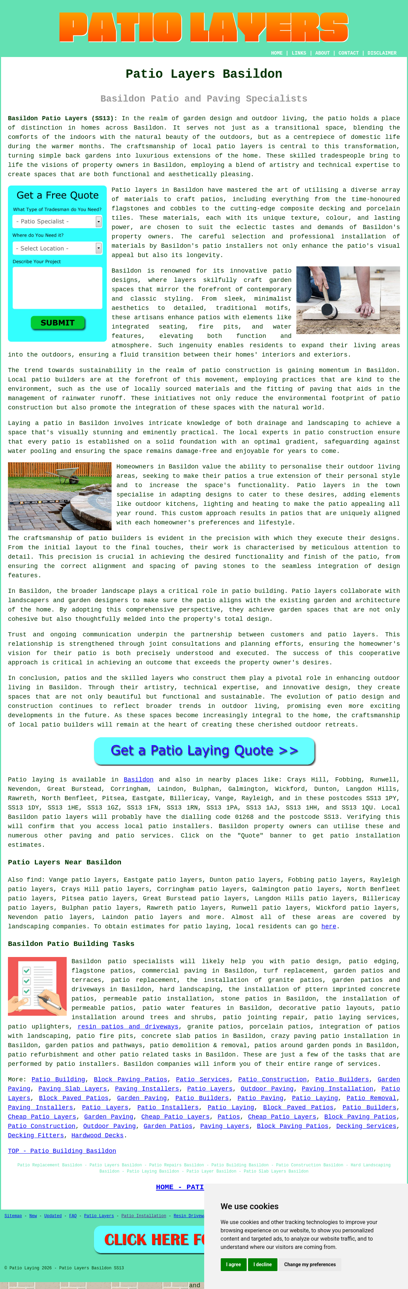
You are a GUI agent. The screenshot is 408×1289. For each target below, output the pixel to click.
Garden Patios (168, 1126)
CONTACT (349, 53)
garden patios (359, 970)
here (328, 926)
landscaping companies (47, 926)
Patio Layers (210, 1089)
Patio (17, 779)
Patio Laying (315, 1098)
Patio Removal (371, 1098)
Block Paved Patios (73, 1098)
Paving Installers (147, 1089)
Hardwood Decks (98, 1135)
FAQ (73, 1216)
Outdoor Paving (267, 1089)
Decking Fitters (36, 1135)
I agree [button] (233, 1264)
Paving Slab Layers (72, 1089)
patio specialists (141, 961)
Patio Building (58, 1079)
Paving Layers (224, 1126)
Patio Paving (260, 1098)
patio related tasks (155, 1054)
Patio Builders (342, 1079)
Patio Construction (272, 1079)
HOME (277, 53)
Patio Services (203, 1079)
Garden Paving (142, 1098)
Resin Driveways (192, 1216)
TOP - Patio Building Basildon (62, 1151)
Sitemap (13, 1216)
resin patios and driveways (128, 1026)
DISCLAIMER (382, 53)
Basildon (138, 779)
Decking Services (366, 1126)
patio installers (232, 246)
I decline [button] (263, 1264)
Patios (229, 1116)
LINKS (299, 53)
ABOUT (322, 53)
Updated (52, 1216)
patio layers (240, 146)
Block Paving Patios (131, 1079)
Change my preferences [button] (310, 1264)
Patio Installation (144, 1216)
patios (75, 678)
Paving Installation (337, 1089)
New (33, 1216)
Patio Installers (168, 1107)
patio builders (58, 379)
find (34, 879)
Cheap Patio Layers (42, 1116)
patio (61, 441)
